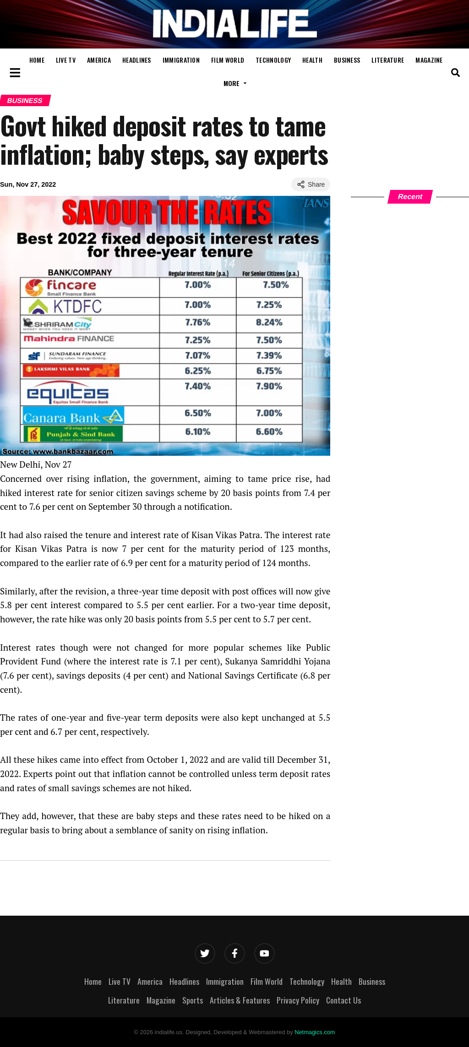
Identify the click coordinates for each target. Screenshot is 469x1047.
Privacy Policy (298, 1000)
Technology (273, 60)
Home (36, 60)
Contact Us (343, 1000)
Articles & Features (240, 1000)
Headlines (136, 60)
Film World (227, 60)
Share (311, 184)
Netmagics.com (314, 1032)
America (99, 60)
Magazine (428, 60)
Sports (192, 1000)
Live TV (66, 60)
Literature (387, 60)
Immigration (181, 60)
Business (347, 60)
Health (312, 60)
